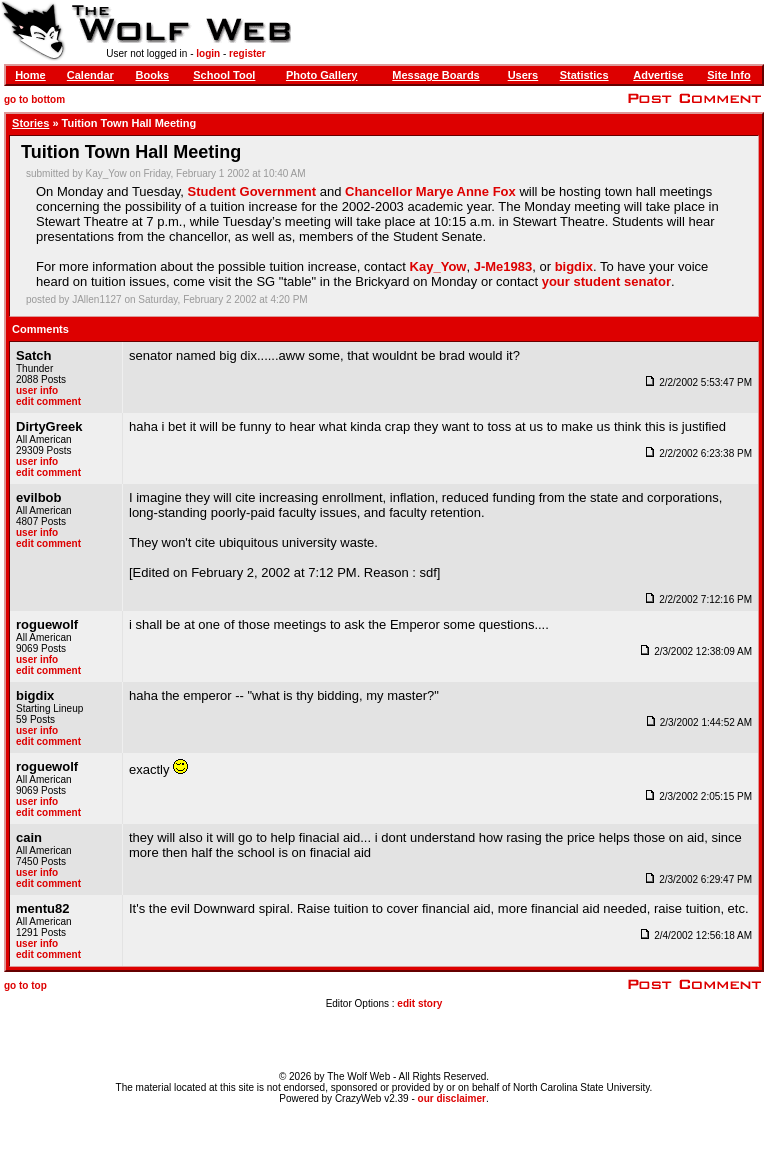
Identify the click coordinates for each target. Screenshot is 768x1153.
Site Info (728, 75)
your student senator (606, 281)
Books (153, 75)
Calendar (90, 75)
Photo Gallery (322, 75)
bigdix (574, 266)
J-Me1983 (503, 266)
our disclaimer (452, 1098)
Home (30, 75)
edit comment (48, 401)
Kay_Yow (438, 266)
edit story (419, 1003)
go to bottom (34, 99)
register (247, 53)
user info (37, 390)
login (208, 53)
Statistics (584, 75)
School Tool (224, 75)
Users (523, 75)
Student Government (252, 191)
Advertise (658, 75)
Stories (30, 123)
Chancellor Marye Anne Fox (430, 191)
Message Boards (435, 75)
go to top (25, 985)
